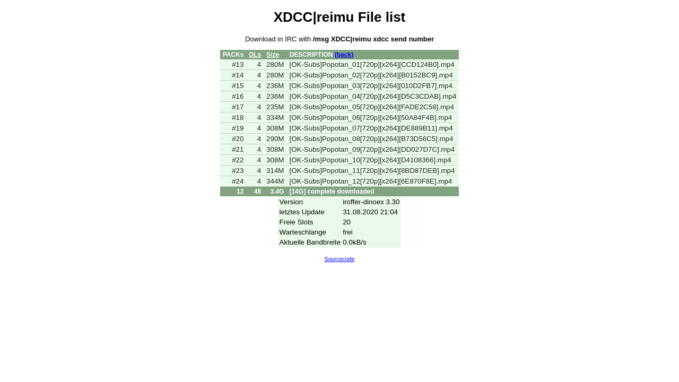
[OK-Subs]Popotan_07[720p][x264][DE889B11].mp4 (370, 128)
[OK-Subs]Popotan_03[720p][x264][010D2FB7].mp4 (370, 86)
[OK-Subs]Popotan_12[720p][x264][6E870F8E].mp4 (370, 181)
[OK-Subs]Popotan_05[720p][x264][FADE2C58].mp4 (371, 107)
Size (272, 54)
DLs (255, 54)
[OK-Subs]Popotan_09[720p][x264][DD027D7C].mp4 (372, 149)
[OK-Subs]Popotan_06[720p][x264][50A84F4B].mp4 (370, 117)
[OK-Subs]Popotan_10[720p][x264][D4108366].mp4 (370, 160)
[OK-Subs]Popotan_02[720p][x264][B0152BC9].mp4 (370, 75)
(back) (344, 54)
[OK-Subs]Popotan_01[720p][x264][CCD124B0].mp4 (371, 64)
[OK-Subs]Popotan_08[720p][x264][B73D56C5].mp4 (371, 139)
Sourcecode (340, 259)
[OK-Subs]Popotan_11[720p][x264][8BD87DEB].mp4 (372, 171)
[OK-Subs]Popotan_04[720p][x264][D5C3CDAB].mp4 (372, 96)
